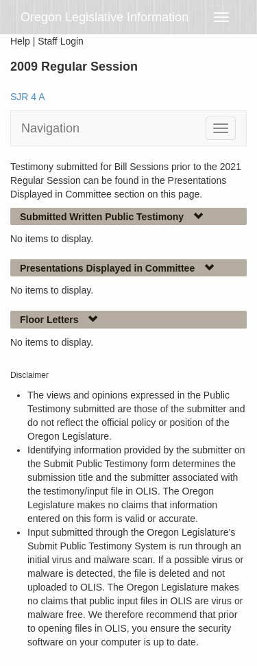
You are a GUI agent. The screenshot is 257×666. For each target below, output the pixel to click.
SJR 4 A (27, 96)
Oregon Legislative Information (104, 17)
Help (20, 41)
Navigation (50, 128)
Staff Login (61, 41)
